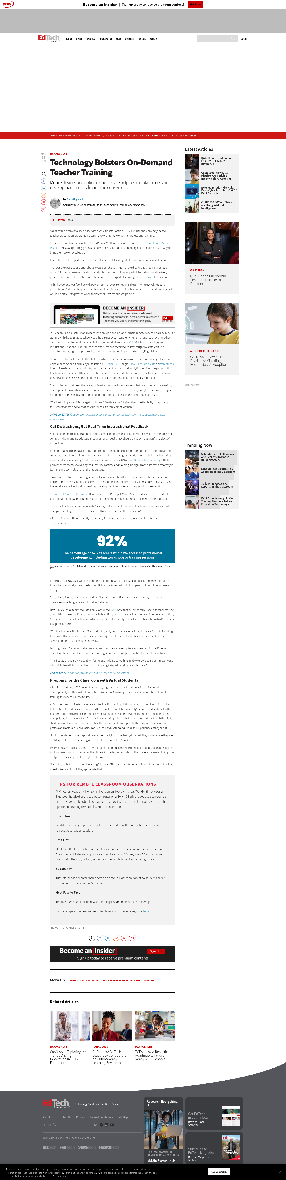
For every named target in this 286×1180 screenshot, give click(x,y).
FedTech (67, 1147)
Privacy (80, 1117)
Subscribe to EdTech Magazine (201, 1151)
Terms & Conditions (101, 1117)
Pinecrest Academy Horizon (69, 494)
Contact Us (64, 1117)
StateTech (87, 1147)
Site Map (122, 1117)
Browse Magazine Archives (199, 1159)
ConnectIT (130, 38)
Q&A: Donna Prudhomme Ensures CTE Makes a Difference (216, 161)
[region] (143, 1172)
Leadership (93, 980)
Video (118, 38)
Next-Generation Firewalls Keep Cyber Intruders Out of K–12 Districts (219, 190)
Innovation (76, 980)
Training (148, 980)
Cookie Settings (219, 1171)
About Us (48, 1117)
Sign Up (194, 4)
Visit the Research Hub (161, 1160)
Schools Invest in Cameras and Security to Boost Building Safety (217, 457)
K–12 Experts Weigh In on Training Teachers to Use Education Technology (217, 501)
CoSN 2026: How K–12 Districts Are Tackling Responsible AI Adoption (216, 175)
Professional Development (121, 980)
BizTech (49, 1147)
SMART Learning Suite (142, 364)
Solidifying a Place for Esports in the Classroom (217, 485)
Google (149, 277)
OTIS (133, 342)
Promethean (166, 364)
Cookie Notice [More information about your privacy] (59, 1176)
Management (53, 149)
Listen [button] (61, 220)
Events (142, 38)
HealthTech (109, 1147)
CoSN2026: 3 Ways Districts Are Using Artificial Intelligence (218, 205)
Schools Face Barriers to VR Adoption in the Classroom (218, 470)
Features (90, 38)
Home (44, 149)
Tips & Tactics (105, 38)
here (146, 911)
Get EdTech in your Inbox (198, 1115)
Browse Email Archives (196, 1124)
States (79, 38)
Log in (244, 38)
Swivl (113, 610)
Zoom (100, 619)
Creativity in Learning (148, 460)
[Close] (280, 1171)
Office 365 (112, 364)
